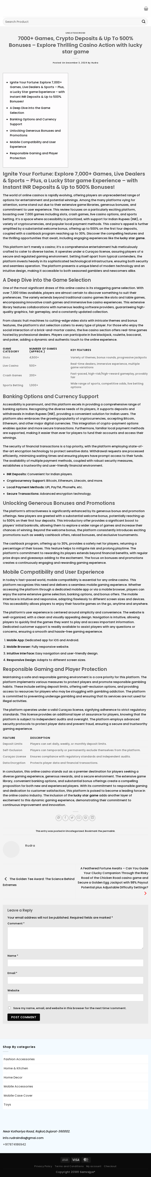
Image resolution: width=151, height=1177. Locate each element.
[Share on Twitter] (72, 818)
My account (94, 1166)
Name (12, 956)
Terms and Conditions (69, 1166)
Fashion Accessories (19, 1059)
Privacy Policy (43, 1166)
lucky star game (132, 238)
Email (12, 973)
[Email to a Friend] (79, 818)
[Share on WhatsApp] (59, 818)
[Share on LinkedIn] (92, 818)
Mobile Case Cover (18, 1095)
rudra (94, 62)
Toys (7, 1104)
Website (13, 990)
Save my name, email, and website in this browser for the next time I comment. (69, 1008)
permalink (109, 831)
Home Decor (13, 1077)
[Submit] (143, 21)
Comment (15, 923)
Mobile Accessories (18, 1086)
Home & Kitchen (16, 1068)
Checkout (110, 1166)
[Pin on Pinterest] (85, 818)
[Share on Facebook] (65, 818)
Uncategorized (75, 32)
